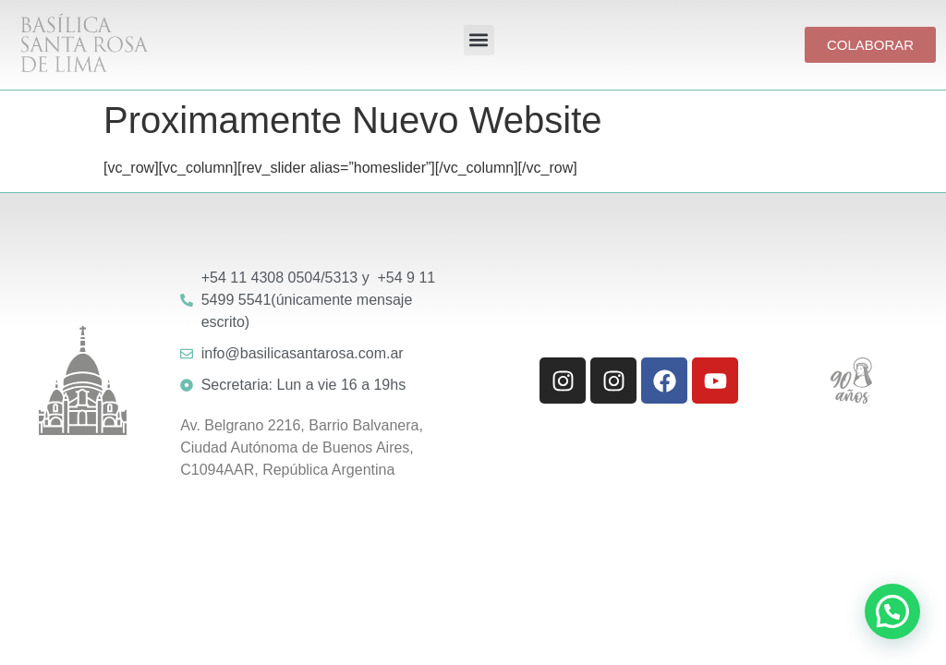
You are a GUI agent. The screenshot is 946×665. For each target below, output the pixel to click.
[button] (479, 40)
